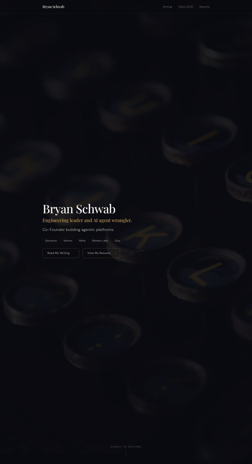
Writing (167, 6)
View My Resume (100, 253)
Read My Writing (60, 253)
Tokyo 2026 (185, 6)
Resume (204, 6)
